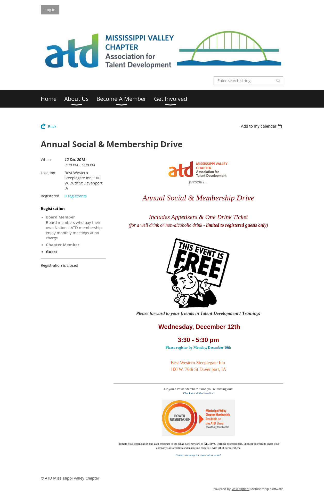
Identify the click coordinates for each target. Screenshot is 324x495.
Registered (50, 195)
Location (48, 172)
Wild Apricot (240, 489)
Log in (50, 9)
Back (52, 126)
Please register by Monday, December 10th (198, 348)
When (46, 159)
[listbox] (262, 126)
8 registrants (75, 195)
